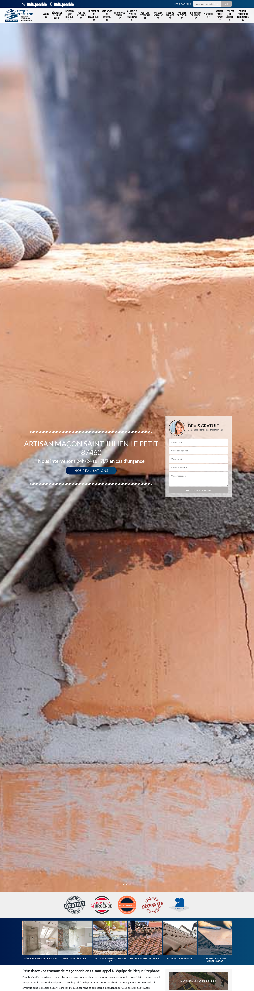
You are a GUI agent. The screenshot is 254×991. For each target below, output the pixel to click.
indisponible (34, 4)
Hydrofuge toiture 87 (119, 15)
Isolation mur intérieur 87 (69, 15)
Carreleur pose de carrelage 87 (132, 15)
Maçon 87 (46, 15)
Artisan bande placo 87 (219, 15)
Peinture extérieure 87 (145, 15)
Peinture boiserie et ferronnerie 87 (243, 15)
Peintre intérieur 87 (81, 15)
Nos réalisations (91, 471)
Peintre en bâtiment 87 (230, 15)
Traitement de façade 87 (157, 15)
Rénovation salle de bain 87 (57, 15)
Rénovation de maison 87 (195, 15)
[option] (127, 495)
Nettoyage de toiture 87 (107, 15)
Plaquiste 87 (208, 15)
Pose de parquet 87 (170, 15)
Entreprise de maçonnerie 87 (93, 15)
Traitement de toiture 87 (182, 15)
